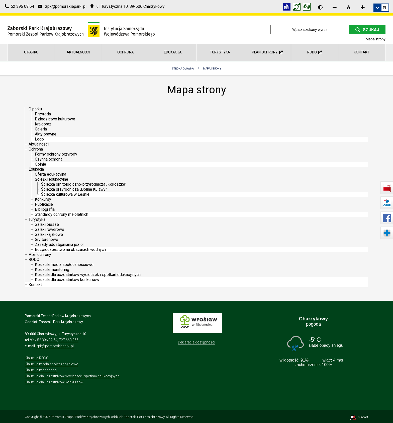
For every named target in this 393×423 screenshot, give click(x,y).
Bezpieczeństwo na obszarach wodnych (70, 249)
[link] (381, 8)
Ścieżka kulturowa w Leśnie (65, 194)
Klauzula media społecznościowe (64, 264)
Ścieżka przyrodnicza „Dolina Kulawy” (74, 189)
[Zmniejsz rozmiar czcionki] (335, 7)
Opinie (40, 164)
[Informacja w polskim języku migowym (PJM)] (298, 7)
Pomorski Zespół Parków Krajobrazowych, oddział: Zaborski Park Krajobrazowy (107, 417)
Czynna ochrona (48, 159)
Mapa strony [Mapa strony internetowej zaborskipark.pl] (375, 39)
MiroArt (358, 417)
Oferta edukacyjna (50, 174)
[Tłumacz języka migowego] (308, 7)
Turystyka (220, 52)
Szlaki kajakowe (49, 234)
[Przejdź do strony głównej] (81, 29)
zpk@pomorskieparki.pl (55, 346)
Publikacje (44, 204)
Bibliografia (45, 209)
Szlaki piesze (47, 224)
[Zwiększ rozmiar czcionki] (363, 7)
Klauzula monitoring (52, 269)
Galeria (41, 129)
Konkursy (43, 199)
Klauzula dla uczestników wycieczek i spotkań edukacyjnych (88, 274)
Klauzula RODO (37, 358)
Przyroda (43, 114)
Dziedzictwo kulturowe (55, 119)
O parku (31, 52)
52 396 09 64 (47, 340)
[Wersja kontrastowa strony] (320, 7)
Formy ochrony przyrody (56, 154)
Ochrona (125, 52)
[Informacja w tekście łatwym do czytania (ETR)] (288, 7)
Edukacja (173, 52)
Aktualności (78, 52)
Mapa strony (212, 68)
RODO (314, 52)
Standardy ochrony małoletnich (61, 214)
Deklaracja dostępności (196, 342)
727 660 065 (68, 340)
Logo (39, 139)
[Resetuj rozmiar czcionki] (349, 7)
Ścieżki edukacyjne (51, 179)
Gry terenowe (46, 239)
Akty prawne (45, 134)
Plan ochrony (267, 52)
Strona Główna (183, 68)
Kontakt (361, 52)
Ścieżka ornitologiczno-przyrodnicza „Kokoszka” (83, 184)
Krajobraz (43, 124)
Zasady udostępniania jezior (59, 244)
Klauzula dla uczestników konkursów (67, 279)
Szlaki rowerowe (49, 229)
